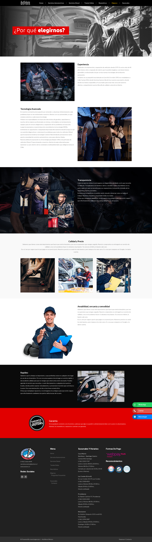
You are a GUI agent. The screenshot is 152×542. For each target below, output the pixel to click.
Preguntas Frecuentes (58, 475)
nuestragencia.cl (35, 539)
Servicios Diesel (55, 461)
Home (52, 453)
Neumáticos (54, 469)
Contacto (54, 483)
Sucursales (53, 481)
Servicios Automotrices (57, 457)
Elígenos (53, 473)
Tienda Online (54, 465)
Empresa (121, 539)
